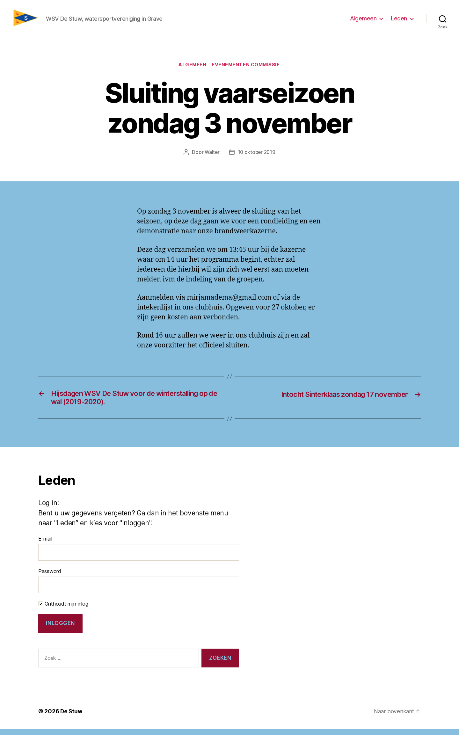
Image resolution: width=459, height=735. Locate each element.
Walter (211, 156)
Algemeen (363, 20)
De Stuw (71, 717)
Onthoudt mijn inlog (63, 609)
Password (49, 577)
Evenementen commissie (247, 69)
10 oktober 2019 (256, 156)
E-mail (45, 544)
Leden (399, 20)
